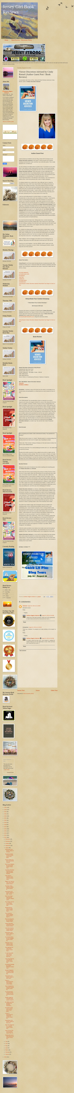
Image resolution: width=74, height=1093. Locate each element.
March (6, 1050)
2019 (5, 822)
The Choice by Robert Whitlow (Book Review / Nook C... (9, 915)
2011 (5, 1057)
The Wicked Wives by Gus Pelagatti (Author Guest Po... (9, 938)
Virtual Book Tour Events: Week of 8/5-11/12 (9, 1021)
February (7, 1052)
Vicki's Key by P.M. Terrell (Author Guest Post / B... (9, 1032)
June (6, 1043)
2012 (5, 837)
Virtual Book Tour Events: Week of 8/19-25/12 (9, 934)
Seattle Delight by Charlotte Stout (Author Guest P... (9, 998)
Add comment (22, 650)
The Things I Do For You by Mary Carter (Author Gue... (9, 903)
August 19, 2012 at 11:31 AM (35, 627)
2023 (5, 813)
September (8, 845)
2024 (5, 811)
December (7, 839)
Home (6, 40)
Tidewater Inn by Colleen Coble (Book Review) (9, 944)
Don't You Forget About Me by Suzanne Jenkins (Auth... (9, 898)
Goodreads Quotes (10, 772)
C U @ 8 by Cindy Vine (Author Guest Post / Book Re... (9, 954)
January (7, 1054)
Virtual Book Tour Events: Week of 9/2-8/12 (9, 850)
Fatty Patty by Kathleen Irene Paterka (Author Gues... (9, 877)
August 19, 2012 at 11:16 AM (34, 605)
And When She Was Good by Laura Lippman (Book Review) (9, 871)
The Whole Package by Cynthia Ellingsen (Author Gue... (9, 966)
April (6, 1047)
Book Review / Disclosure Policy (21, 40)
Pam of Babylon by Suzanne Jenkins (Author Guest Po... (9, 987)
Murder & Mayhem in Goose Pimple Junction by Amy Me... (9, 972)
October (7, 843)
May (6, 1045)
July (6, 1041)
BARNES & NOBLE (23, 384)
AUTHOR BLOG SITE (24, 274)
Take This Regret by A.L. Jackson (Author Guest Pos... (9, 1026)
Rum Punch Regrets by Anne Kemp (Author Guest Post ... (9, 866)
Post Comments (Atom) (28, 693)
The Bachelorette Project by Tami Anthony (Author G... (9, 993)
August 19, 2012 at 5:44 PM (48, 615)
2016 (5, 828)
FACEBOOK (22, 275)
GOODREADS (22, 281)
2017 (5, 826)
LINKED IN (21, 278)
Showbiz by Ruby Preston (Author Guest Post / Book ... (9, 855)
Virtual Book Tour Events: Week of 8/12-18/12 (9, 977)
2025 (5, 809)
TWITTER (21, 277)
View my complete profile (8, 121)
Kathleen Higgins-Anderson (33, 615)
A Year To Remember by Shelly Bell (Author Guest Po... (9, 1016)
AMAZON (21, 383)
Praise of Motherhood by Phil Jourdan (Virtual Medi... (9, 982)
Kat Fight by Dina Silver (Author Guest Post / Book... (9, 1009)
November (7, 841)
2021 (5, 818)
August (7, 847)
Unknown (25, 605)
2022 (5, 816)
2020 (5, 820)
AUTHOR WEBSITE (23, 272)
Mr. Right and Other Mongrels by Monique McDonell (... (9, 1003)
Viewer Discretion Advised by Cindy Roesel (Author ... (9, 924)
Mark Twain (6, 769)
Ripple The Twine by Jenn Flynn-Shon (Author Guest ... (9, 882)
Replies (26, 612)
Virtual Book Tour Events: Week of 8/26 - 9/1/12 (9, 893)
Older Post (54, 690)
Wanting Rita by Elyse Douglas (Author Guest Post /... (9, 909)
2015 (5, 831)
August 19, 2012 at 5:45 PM (48, 638)
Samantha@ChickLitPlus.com (27, 316)
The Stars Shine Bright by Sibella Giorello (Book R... (9, 887)
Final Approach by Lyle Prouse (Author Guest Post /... (9, 949)
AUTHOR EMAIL (23, 280)
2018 (5, 824)
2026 (5, 807)
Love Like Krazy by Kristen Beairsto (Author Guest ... (9, 929)
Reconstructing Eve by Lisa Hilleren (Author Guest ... (9, 920)
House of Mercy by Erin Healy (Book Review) (9, 861)
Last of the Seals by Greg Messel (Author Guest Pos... (9, 960)
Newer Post (21, 690)
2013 (5, 835)
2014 (5, 833)
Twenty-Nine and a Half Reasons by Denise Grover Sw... (9, 1037)
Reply (24, 609)
